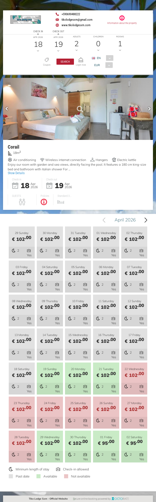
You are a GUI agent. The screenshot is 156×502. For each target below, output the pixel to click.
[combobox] (104, 58)
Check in (38, 31)
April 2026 (126, 220)
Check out (58, 31)
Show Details (16, 173)
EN (98, 58)
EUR (97, 65)
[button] (65, 62)
